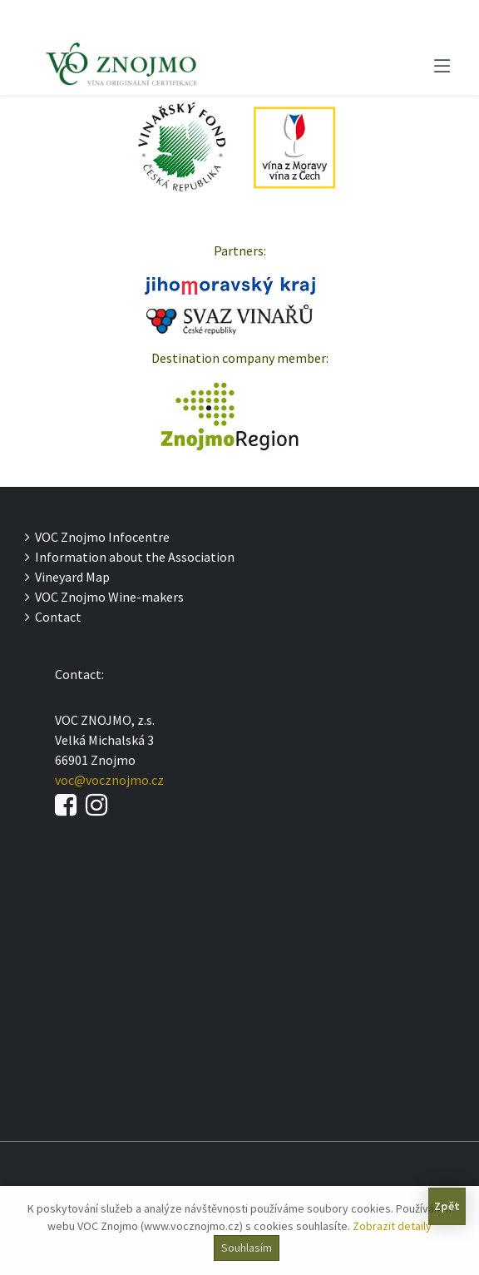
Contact (53, 616)
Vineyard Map (67, 576)
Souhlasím (246, 1247)
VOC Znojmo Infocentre (97, 536)
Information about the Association (130, 556)
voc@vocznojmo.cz (109, 779)
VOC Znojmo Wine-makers (104, 596)
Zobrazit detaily (392, 1225)
